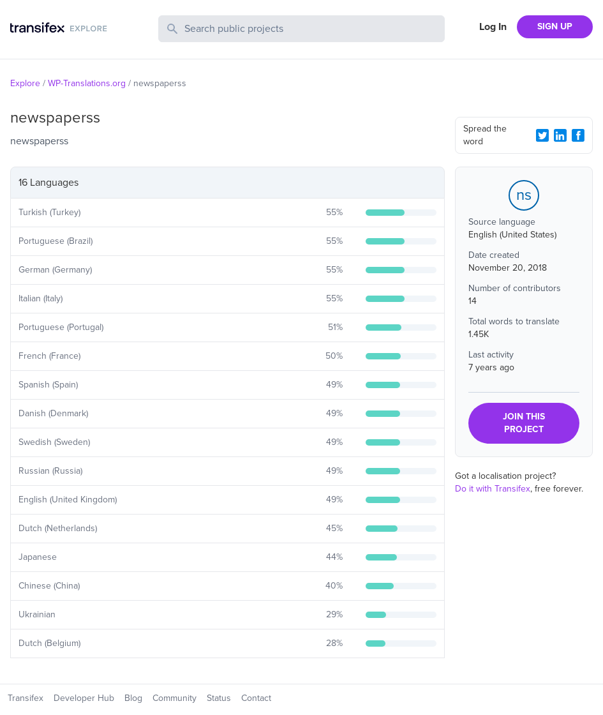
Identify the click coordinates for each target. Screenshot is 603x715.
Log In (493, 26)
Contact (256, 698)
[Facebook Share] (578, 135)
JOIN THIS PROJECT (524, 423)
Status (219, 698)
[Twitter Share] (542, 135)
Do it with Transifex (492, 488)
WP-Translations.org (87, 83)
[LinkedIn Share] (560, 135)
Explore (25, 83)
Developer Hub (84, 698)
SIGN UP (554, 26)
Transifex (25, 698)
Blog (133, 698)
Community (175, 698)
